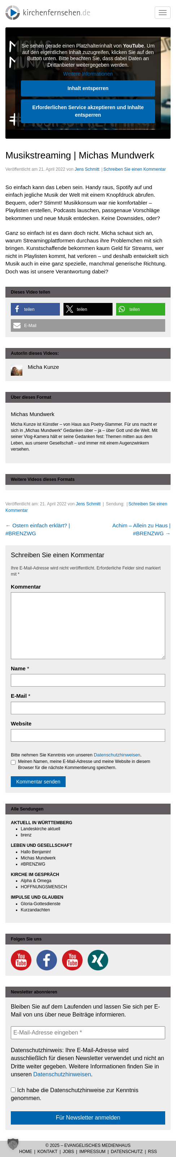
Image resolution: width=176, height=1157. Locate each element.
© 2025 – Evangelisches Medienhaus (88, 1145)
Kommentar (26, 587)
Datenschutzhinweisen (117, 755)
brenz (26, 834)
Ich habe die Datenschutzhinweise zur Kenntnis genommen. (74, 1094)
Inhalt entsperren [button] (88, 88)
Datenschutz (126, 1151)
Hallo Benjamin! (36, 851)
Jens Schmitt (87, 169)
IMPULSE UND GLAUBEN (37, 897)
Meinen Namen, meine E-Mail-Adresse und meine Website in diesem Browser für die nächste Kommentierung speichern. (80, 764)
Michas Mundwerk (38, 858)
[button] (35, 309)
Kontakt (48, 1151)
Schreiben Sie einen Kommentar (135, 169)
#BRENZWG (33, 864)
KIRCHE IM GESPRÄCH (35, 874)
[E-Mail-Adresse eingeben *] (88, 1032)
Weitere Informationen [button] (88, 74)
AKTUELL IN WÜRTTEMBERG (41, 822)
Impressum (92, 1151)
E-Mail (19, 696)
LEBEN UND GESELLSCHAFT (41, 845)
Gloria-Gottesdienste (41, 903)
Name (18, 668)
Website (21, 723)
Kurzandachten (35, 909)
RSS (152, 1151)
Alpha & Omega (36, 880)
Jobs (68, 1151)
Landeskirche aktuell (40, 828)
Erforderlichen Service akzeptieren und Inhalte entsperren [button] (88, 111)
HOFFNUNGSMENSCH (44, 886)
